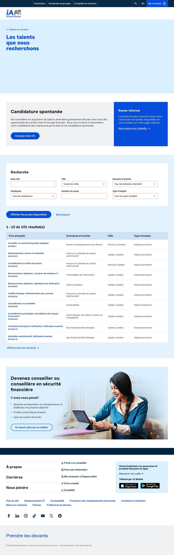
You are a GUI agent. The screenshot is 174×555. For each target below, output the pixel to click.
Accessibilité (57, 500)
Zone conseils (70, 483)
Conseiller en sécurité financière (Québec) (28, 243)
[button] (135, 3)
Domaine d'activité (121, 179)
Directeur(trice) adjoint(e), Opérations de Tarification (33, 283)
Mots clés (15, 179)
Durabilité (68, 490)
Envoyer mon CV (25, 135)
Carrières (14, 477)
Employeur (16, 191)
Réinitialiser (63, 214)
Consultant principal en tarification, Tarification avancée (35, 326)
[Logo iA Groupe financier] (13, 14)
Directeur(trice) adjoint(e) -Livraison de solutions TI (33, 273)
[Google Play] (150, 486)
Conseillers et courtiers (85, 3)
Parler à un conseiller (74, 463)
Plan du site (12, 500)
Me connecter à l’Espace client (79, 476)
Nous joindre (17, 488)
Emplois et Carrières (17, 29)
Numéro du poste (70, 191)
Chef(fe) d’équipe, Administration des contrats (30, 293)
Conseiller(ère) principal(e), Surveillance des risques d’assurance (33, 314)
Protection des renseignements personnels (92, 500)
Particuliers (39, 3)
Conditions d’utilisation (133, 500)
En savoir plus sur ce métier (31, 427)
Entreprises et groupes (59, 3)
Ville (64, 179)
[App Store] (128, 486)
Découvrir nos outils (131, 473)
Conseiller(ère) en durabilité (21, 303)
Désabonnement (33, 500)
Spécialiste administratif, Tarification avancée (30, 336)
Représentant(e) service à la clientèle (26, 253)
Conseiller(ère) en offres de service (25, 263)
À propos (14, 467)
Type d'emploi (119, 191)
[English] (142, 3)
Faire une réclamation (74, 469)
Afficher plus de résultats (22, 347)
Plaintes (37, 505)
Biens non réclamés (16, 505)
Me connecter (157, 3)
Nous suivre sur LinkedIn (133, 128)
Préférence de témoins (59, 505)
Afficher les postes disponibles (29, 214)
